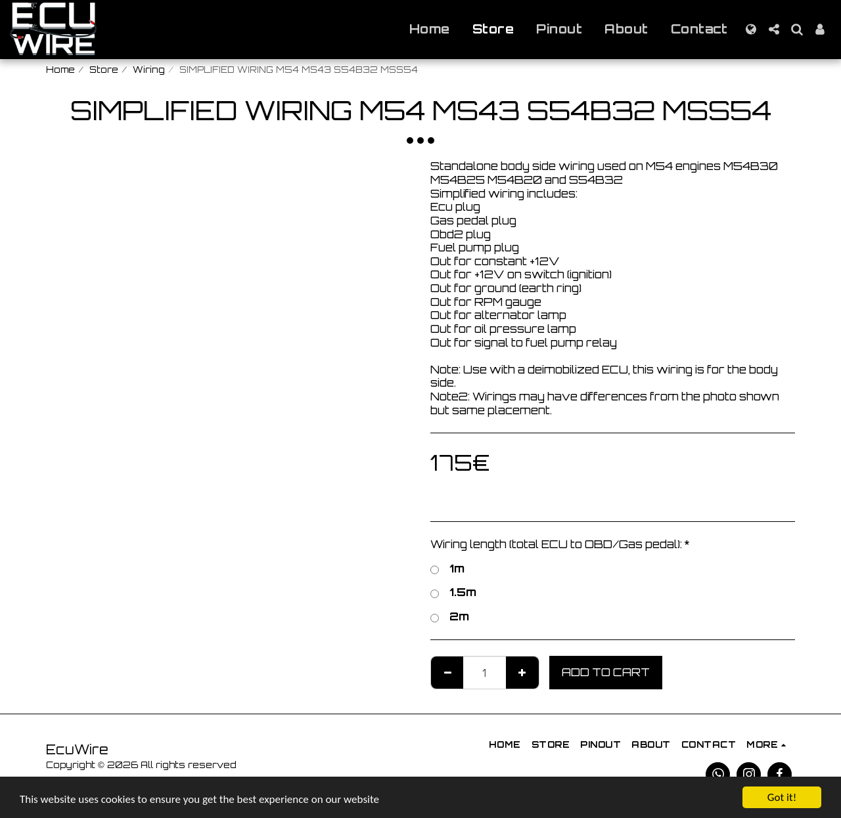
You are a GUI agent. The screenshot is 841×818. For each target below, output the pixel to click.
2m (449, 617)
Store (103, 69)
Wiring (149, 69)
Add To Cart (606, 672)
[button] (773, 29)
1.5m (453, 592)
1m (447, 569)
